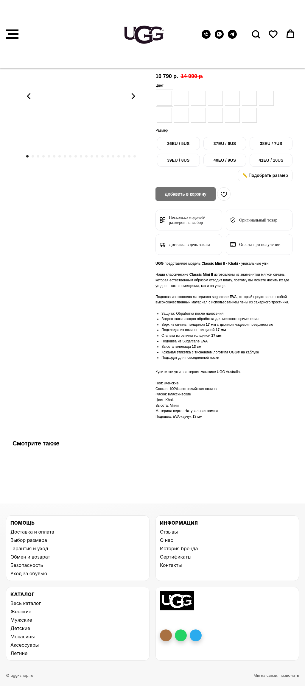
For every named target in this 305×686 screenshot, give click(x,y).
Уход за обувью (28, 573)
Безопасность (26, 565)
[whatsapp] (219, 37)
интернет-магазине (200, 372)
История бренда (179, 548)
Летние (18, 653)
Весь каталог (25, 603)
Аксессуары (24, 645)
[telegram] (232, 37)
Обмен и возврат (30, 557)
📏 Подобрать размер (265, 175)
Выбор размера (28, 540)
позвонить (289, 675)
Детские (20, 628)
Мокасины (22, 637)
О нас (166, 540)
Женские (20, 612)
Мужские (21, 620)
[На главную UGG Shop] (177, 600)
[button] (255, 33)
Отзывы (169, 532)
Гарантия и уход (29, 548)
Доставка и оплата (32, 532)
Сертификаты (175, 557)
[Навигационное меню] (12, 34)
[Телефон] (206, 37)
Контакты (171, 565)
